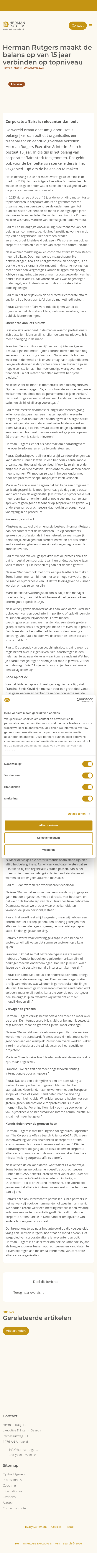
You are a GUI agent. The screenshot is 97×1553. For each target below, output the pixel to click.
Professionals (12, 1480)
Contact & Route (14, 1508)
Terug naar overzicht (29, 1292)
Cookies (56, 1526)
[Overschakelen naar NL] (81, 5)
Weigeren (48, 849)
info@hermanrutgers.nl (24, 1450)
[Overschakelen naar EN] (89, 5)
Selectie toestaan (48, 837)
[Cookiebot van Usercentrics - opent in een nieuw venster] (76, 700)
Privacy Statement (35, 1526)
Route (69, 1526)
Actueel (8, 1502)
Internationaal (12, 1491)
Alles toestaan (48, 825)
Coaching (9, 1485)
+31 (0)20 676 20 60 (22, 1455)
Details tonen (77, 813)
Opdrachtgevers (14, 1474)
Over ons (9, 1497)
